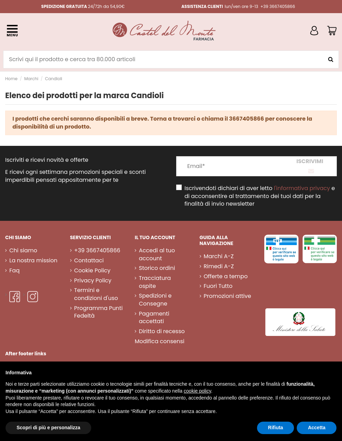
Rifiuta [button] (275, 427)
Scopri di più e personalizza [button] (48, 427)
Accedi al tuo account (157, 254)
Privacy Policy (93, 280)
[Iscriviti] (309, 166)
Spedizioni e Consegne (155, 299)
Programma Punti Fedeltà (98, 312)
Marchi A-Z (219, 256)
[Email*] (230, 166)
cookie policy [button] (197, 391)
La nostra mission (33, 260)
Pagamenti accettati (154, 317)
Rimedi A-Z (219, 266)
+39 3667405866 (97, 250)
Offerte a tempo (226, 276)
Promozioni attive (227, 296)
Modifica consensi (159, 341)
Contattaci (89, 260)
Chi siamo (23, 250)
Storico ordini (157, 268)
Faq (14, 270)
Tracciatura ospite (155, 282)
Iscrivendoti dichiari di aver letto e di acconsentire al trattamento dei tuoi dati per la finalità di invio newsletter (259, 196)
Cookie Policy (92, 270)
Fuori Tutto (218, 286)
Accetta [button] (316, 427)
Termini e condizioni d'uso (96, 294)
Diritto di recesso (162, 331)
